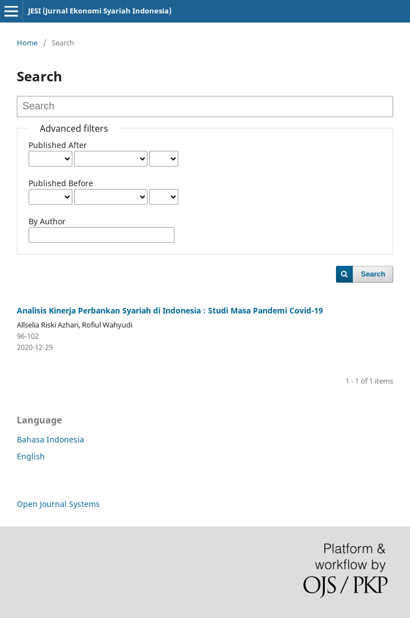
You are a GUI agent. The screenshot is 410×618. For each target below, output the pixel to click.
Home (27, 43)
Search (373, 274)
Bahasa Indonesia (50, 439)
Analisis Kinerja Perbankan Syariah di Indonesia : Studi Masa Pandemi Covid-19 (170, 310)
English (31, 456)
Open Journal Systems (58, 504)
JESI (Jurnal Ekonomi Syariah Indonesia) (100, 11)
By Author (47, 221)
